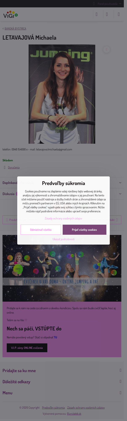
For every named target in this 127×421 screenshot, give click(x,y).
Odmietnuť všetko (41, 229)
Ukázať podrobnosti (64, 239)
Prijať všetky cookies (84, 229)
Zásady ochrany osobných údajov (63, 218)
